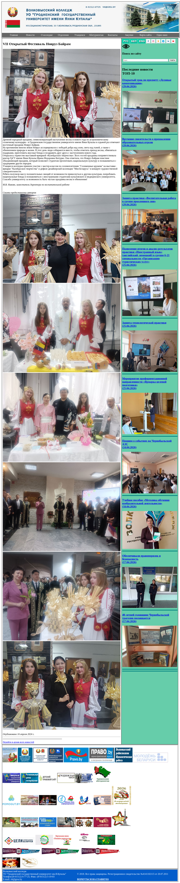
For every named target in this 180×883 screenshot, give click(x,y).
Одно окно (162, 35)
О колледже (46, 35)
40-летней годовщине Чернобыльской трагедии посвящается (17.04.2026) (145, 618)
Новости (30, 35)
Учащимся (79, 35)
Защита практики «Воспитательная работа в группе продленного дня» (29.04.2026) (149, 201)
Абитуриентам (96, 35)
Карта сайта (146, 35)
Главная (14, 35)
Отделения (63, 35)
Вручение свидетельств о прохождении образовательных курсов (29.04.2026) (146, 142)
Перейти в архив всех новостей (18, 742)
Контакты (113, 35)
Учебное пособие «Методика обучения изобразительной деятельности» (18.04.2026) (145, 503)
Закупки (129, 35)
